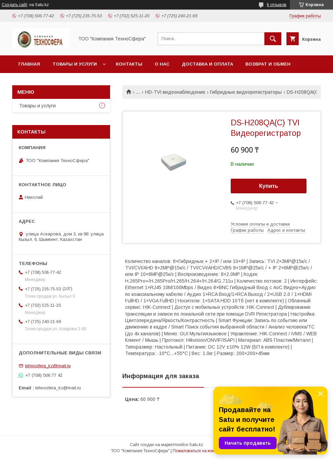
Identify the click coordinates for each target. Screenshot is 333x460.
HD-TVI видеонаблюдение (175, 92)
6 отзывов (276, 4)
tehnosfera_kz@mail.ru (48, 365)
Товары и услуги (74, 64)
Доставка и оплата (207, 64)
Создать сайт (15, 4)
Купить (268, 186)
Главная (29, 64)
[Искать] (272, 38)
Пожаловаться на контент (197, 450)
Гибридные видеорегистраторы (246, 92)
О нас (162, 64)
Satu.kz (196, 444)
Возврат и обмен (268, 64)
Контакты (129, 64)
